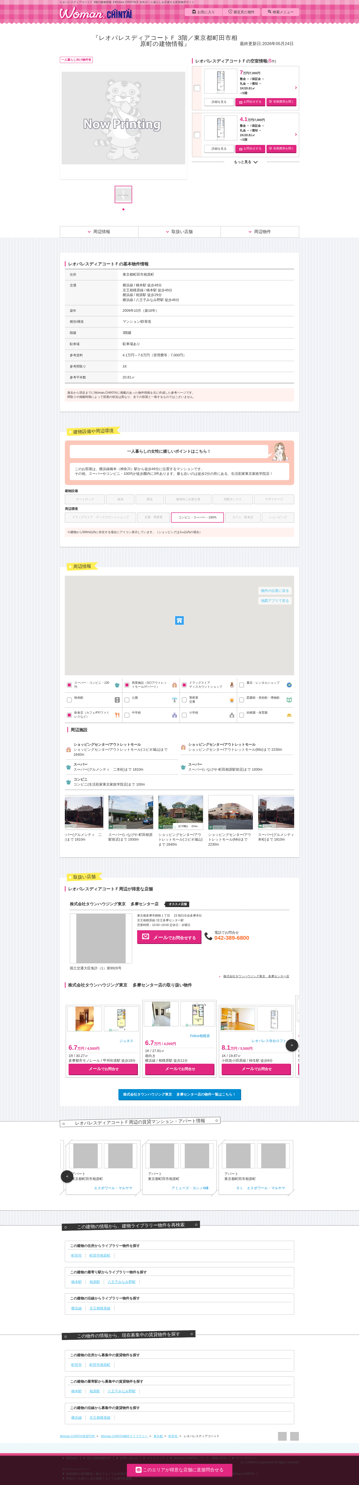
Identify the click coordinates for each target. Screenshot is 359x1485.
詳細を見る (219, 102)
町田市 (173, 1436)
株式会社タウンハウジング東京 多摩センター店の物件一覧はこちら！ (179, 1094)
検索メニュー (281, 11)
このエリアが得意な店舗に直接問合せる (180, 1470)
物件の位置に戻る (275, 591)
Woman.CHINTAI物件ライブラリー (124, 1436)
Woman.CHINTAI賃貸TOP (77, 1436)
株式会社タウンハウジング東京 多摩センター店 (256, 976)
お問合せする (250, 102)
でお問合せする (169, 936)
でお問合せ (104, 1068)
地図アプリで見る (275, 601)
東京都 (158, 1436)
